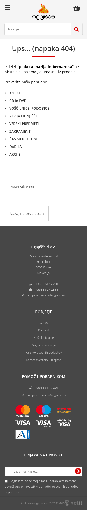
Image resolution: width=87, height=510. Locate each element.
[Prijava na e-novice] (78, 471)
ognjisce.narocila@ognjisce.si (46, 395)
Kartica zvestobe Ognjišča (43, 360)
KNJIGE (15, 93)
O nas (44, 323)
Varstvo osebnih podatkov (43, 352)
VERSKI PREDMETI (24, 123)
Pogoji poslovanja (43, 345)
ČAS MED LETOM (23, 139)
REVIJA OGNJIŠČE (23, 116)
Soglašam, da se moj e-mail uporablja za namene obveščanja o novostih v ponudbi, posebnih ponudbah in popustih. (42, 486)
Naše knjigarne (43, 338)
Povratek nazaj (22, 187)
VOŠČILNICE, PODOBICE (29, 108)
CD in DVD (17, 100)
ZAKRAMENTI (20, 131)
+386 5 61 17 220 (46, 284)
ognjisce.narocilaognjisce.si (46, 295)
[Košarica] (78, 8)
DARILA (15, 146)
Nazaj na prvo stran (27, 213)
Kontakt (43, 330)
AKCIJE (14, 154)
